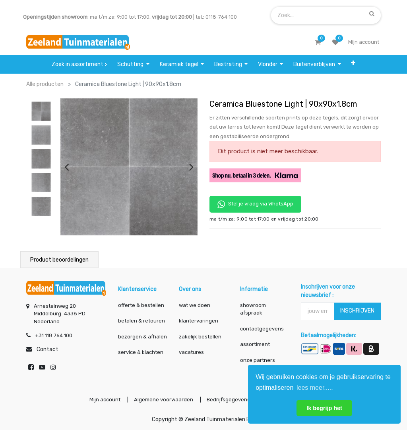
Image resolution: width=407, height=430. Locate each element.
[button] (353, 64)
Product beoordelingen (59, 259)
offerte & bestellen (141, 305)
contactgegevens (262, 329)
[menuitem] (79, 64)
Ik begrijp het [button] (324, 408)
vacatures (191, 352)
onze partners (257, 360)
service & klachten (140, 352)
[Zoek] (372, 13)
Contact (47, 349)
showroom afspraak (253, 309)
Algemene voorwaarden (163, 400)
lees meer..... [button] (315, 387)
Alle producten (45, 84)
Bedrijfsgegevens (229, 400)
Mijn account (104, 400)
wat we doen (194, 305)
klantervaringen (198, 321)
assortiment (255, 344)
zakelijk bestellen (200, 337)
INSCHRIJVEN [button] (357, 310)
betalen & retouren (141, 321)
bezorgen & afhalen (142, 337)
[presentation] (66, 166)
